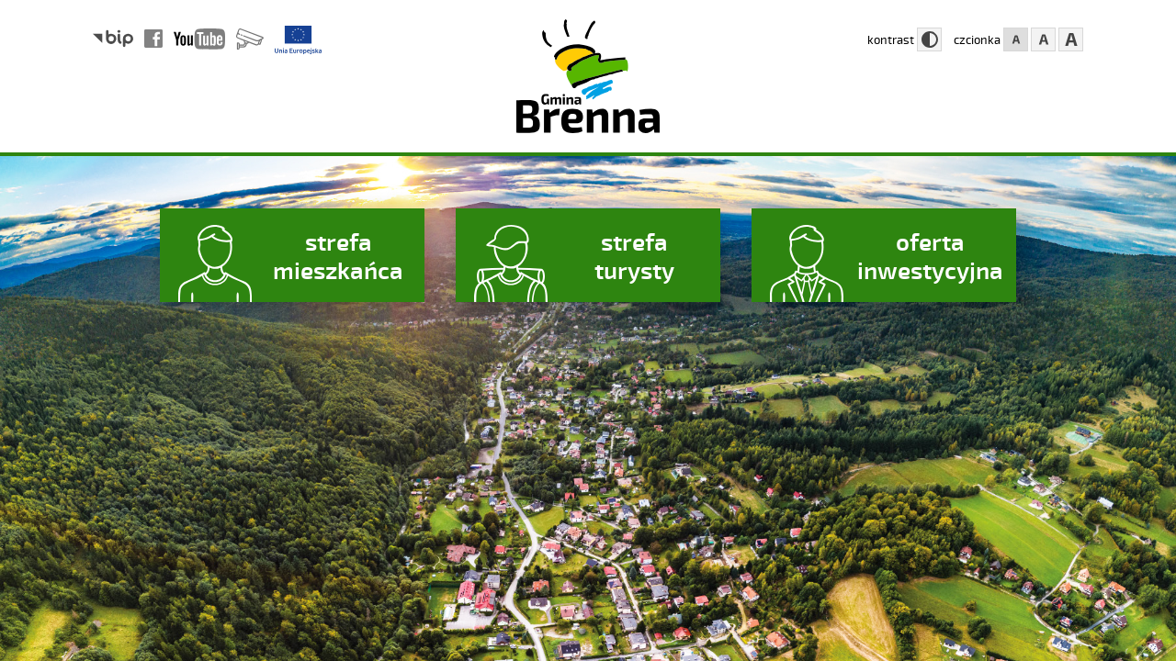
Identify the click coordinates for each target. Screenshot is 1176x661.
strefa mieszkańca (338, 255)
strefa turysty (634, 255)
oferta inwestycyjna (930, 255)
